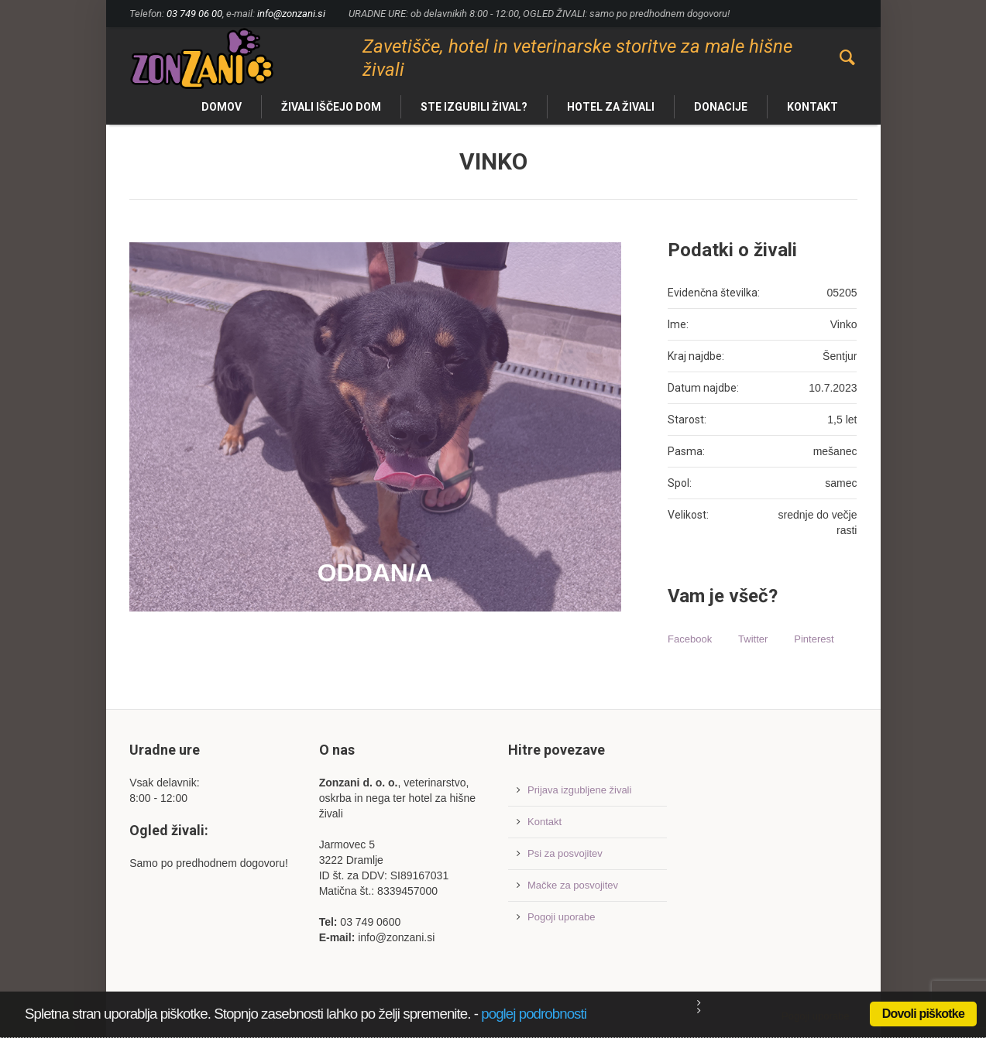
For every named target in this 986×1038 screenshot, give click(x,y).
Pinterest (813, 639)
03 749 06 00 (194, 13)
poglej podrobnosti (533, 1013)
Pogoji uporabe (561, 917)
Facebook (690, 639)
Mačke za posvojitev (572, 885)
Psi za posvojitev (565, 853)
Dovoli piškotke (923, 1013)
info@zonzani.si (291, 13)
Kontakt (544, 821)
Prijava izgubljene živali (579, 790)
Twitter (753, 639)
